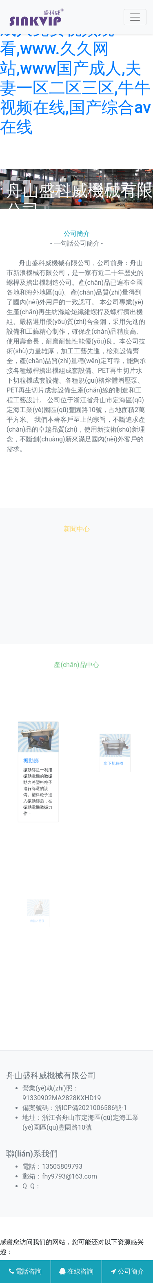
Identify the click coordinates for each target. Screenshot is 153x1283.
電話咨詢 (25, 1271)
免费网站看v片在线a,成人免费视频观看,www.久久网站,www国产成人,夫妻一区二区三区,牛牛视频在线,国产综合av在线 (75, 68)
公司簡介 (127, 1271)
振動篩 (34, 766)
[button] (73, 200)
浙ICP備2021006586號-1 (91, 1108)
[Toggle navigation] (135, 17)
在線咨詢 (76, 1271)
